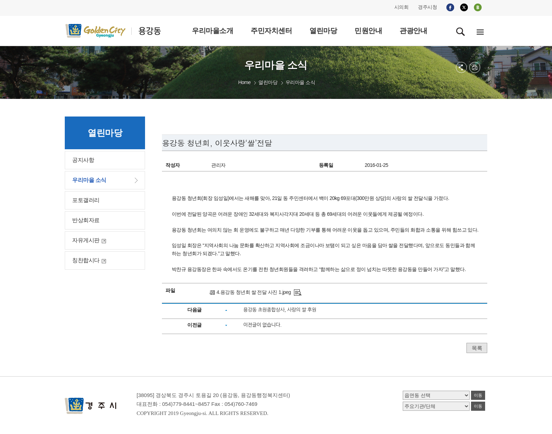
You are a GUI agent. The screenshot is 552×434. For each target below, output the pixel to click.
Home (244, 82)
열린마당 (267, 82)
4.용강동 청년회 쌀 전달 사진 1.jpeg (254, 292)
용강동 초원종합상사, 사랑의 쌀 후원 (279, 309)
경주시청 (427, 7)
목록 (477, 348)
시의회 (401, 7)
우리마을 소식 (300, 82)
